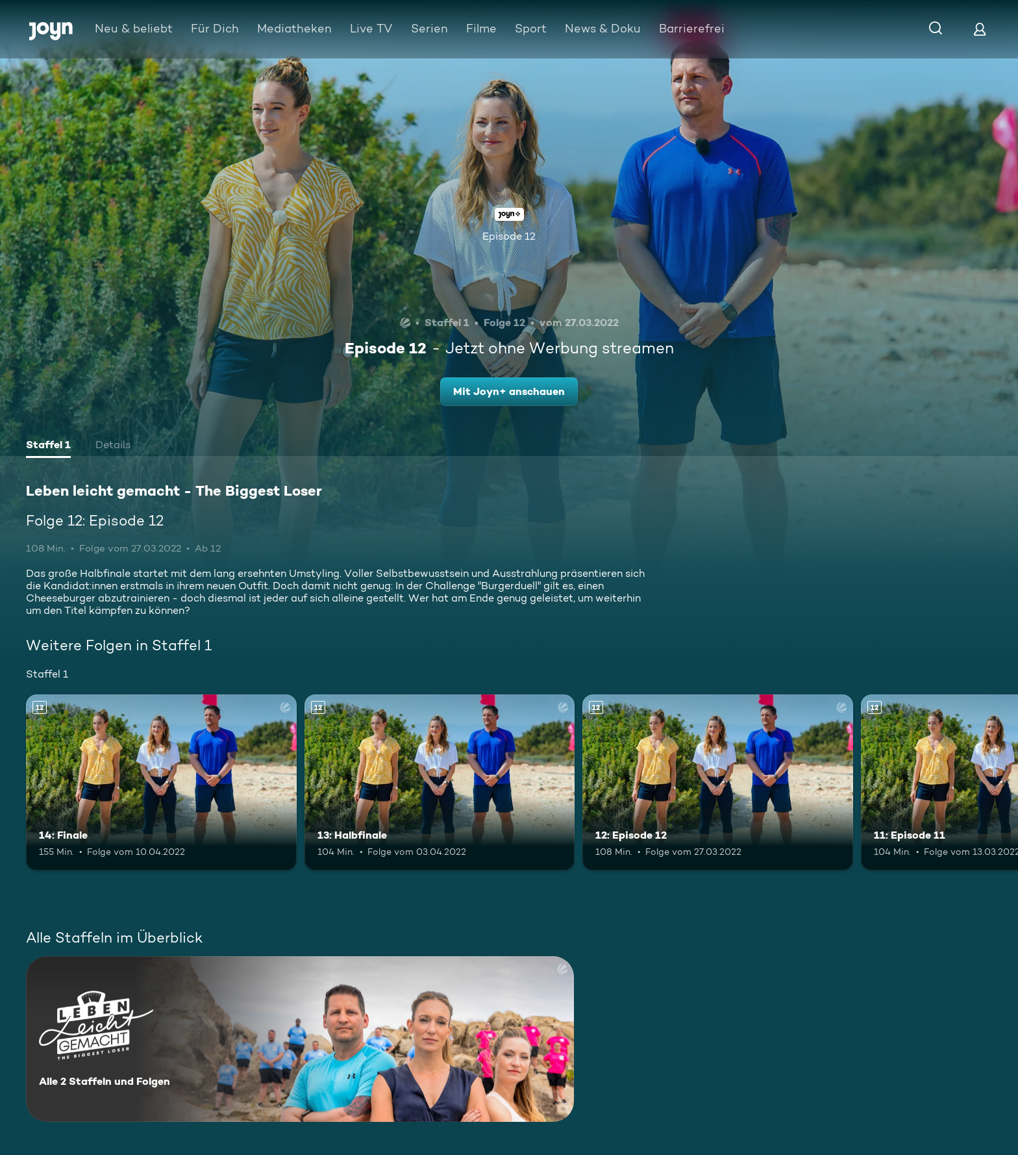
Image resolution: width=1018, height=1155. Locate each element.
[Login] (980, 29)
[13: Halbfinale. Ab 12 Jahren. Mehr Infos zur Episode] (439, 782)
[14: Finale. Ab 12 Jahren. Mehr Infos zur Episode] (161, 782)
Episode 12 (509, 236)
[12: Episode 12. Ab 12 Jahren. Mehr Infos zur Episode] (717, 782)
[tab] (48, 446)
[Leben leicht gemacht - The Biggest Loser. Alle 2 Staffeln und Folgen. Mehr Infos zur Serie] (300, 1039)
